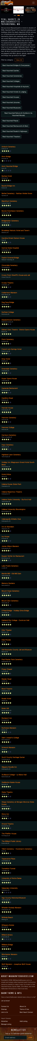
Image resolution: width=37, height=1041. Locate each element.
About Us (23, 1006)
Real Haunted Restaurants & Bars (15, 126)
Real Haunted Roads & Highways (14, 131)
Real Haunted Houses (10, 97)
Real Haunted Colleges (11, 81)
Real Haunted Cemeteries (12, 76)
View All (19, 60)
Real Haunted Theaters (11, 137)
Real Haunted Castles (10, 71)
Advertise (4, 1021)
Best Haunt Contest (26, 1012)
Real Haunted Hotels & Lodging (14, 92)
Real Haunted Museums (11, 108)
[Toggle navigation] (33, 3)
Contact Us (5, 1006)
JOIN (30, 1038)
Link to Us (4, 1012)
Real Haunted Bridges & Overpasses (16, 65)
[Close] (35, 1029)
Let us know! (5, 1001)
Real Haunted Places (10, 121)
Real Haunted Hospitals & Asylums (15, 86)
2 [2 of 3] (18, 15)
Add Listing (23, 1021)
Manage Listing (6, 1024)
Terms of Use (24, 1009)
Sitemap (4, 1009)
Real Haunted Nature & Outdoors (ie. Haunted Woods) (18, 114)
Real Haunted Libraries (11, 102)
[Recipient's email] (15, 1037)
